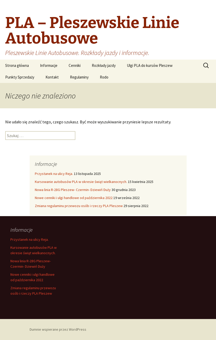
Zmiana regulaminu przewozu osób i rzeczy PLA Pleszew (79, 205)
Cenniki (75, 65)
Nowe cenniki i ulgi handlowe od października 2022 (74, 197)
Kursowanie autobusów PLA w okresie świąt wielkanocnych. (81, 181)
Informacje (48, 65)
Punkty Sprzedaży (19, 77)
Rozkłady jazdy (104, 65)
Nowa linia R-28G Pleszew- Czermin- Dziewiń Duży (73, 189)
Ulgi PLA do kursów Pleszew (150, 65)
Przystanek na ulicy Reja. (54, 173)
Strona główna (17, 65)
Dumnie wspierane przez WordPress (58, 329)
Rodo (104, 77)
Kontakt (52, 77)
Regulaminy (79, 77)
